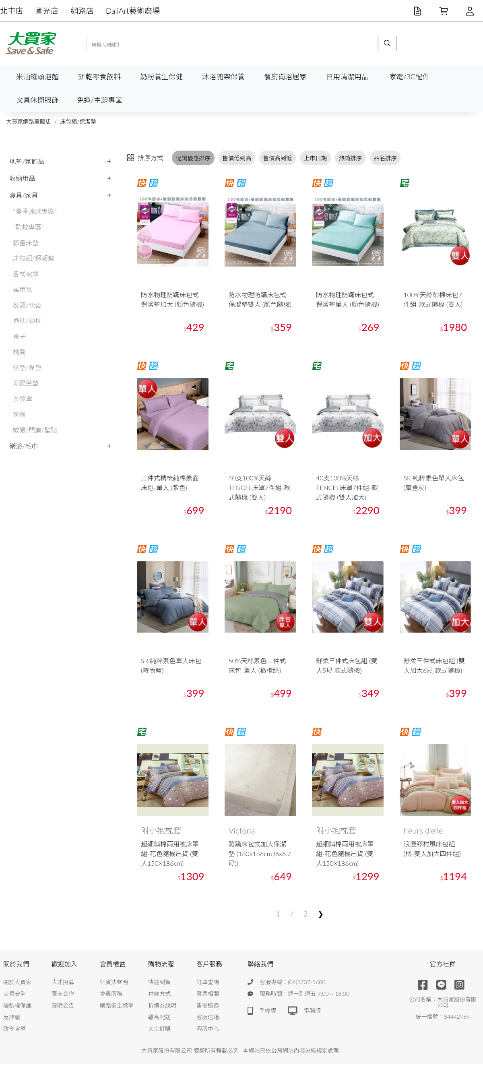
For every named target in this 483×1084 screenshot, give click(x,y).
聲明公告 (63, 1005)
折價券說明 (162, 1005)
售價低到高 (236, 158)
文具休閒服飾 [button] (37, 100)
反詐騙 (11, 1017)
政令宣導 (14, 1028)
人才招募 (63, 981)
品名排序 (385, 158)
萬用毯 (22, 289)
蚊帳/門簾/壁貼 (35, 430)
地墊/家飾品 (26, 161)
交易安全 (14, 993)
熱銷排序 (350, 158)
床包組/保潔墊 (78, 121)
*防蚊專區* (28, 227)
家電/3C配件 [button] (409, 76)
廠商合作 (63, 993)
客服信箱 (207, 1017)
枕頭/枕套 (27, 305)
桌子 (19, 336)
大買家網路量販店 (28, 121)
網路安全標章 (117, 1005)
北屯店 (11, 10)
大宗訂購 (159, 1028)
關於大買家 (17, 981)
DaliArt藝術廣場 (133, 10)
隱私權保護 (17, 1005)
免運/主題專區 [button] (99, 100)
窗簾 (19, 414)
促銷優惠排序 (193, 158)
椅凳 (19, 352)
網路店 (82, 10)
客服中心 (207, 1028)
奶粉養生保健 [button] (161, 76)
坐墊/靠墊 (27, 367)
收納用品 (22, 178)
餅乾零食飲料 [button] (99, 76)
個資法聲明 (114, 981)
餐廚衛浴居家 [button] (285, 76)
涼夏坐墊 (26, 383)
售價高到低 (277, 158)
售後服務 (207, 1005)
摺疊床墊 (26, 242)
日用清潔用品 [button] (347, 76)
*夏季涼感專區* (35, 211)
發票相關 (207, 993)
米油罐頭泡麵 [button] (37, 76)
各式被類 (26, 273)
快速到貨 (159, 981)
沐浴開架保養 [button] (223, 76)
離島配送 (159, 1017)
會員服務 (111, 993)
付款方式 (159, 993)
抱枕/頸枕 (27, 320)
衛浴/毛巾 (23, 446)
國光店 (47, 10)
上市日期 (315, 158)
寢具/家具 (23, 195)
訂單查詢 (207, 981)
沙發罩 (22, 398)
